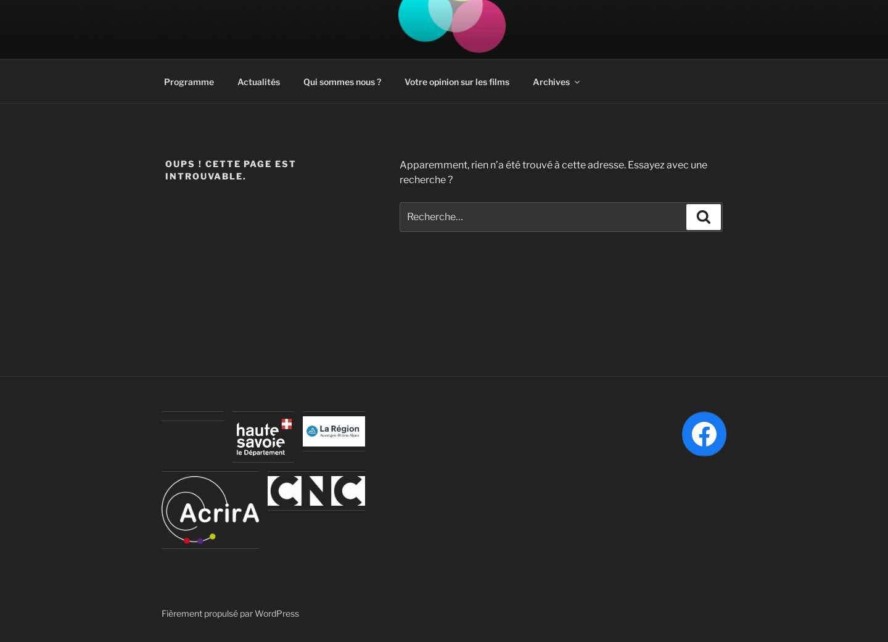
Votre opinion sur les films (457, 81)
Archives (557, 81)
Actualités (258, 81)
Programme (189, 81)
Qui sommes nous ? (342, 81)
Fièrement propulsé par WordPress (230, 613)
